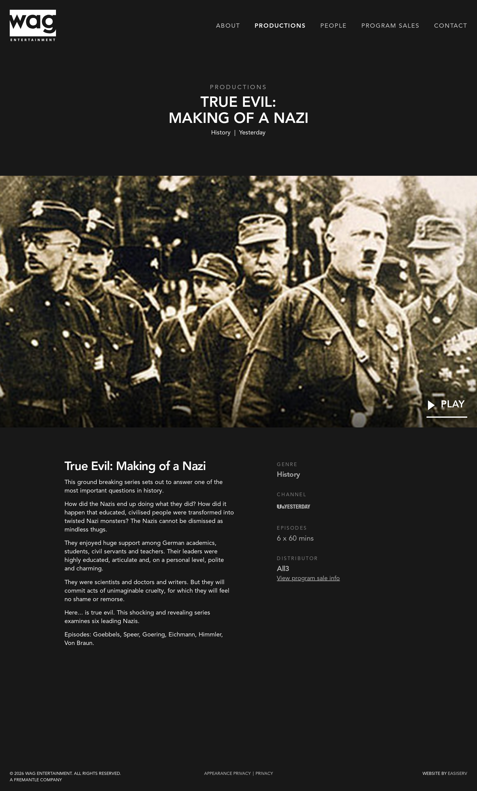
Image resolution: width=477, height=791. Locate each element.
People (333, 26)
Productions (280, 26)
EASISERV (457, 774)
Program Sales (390, 26)
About (228, 26)
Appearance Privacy (227, 773)
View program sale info (308, 578)
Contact (450, 26)
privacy (264, 773)
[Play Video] (447, 408)
